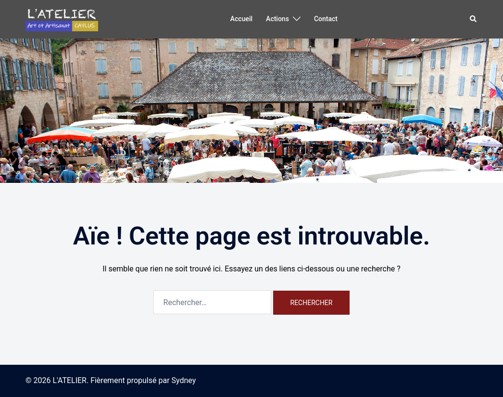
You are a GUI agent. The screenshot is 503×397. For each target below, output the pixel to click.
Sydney (184, 380)
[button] (474, 19)
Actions (277, 19)
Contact (326, 19)
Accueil (241, 19)
